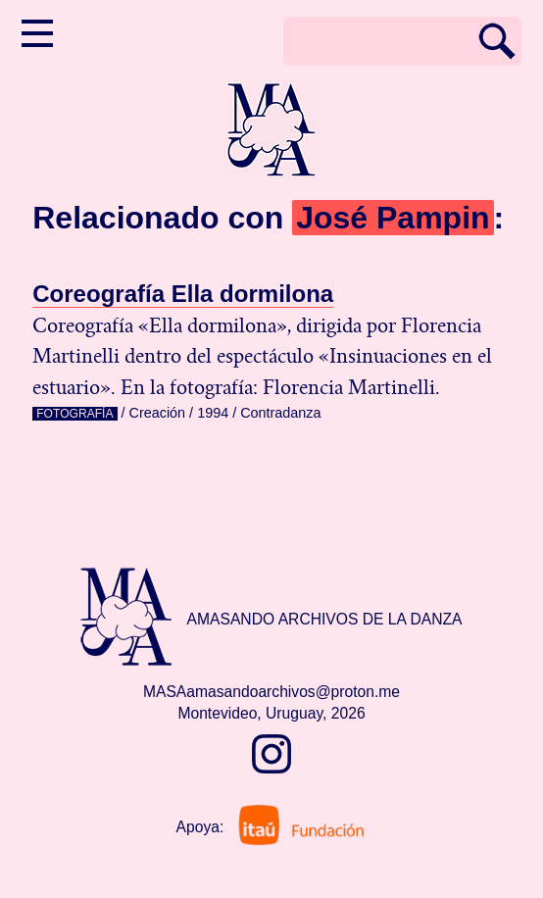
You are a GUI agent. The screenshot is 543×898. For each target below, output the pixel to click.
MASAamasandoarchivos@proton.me (271, 691)
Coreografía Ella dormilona (182, 293)
